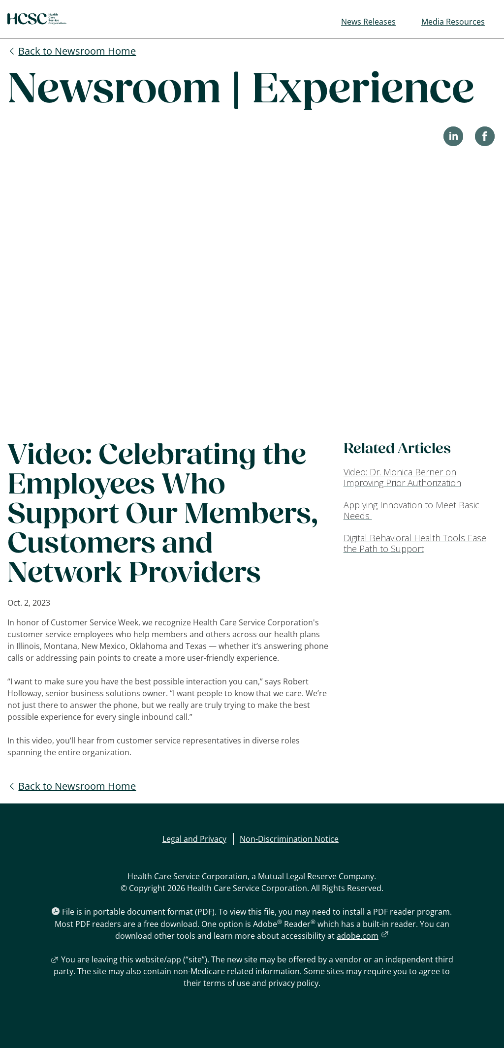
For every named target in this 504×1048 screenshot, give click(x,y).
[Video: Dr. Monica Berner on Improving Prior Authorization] (420, 477)
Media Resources (453, 21)
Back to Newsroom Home (77, 51)
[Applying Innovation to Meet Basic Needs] (420, 510)
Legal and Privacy (194, 838)
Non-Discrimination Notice (289, 838)
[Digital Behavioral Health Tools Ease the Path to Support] (420, 543)
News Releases (368, 21)
